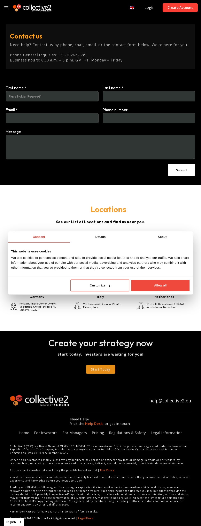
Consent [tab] (39, 237)
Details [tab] (100, 237)
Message (13, 132)
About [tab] (162, 237)
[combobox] (14, 522)
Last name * (113, 88)
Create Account (180, 7)
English (11, 522)
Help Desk (94, 426)
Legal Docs (85, 518)
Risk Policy (107, 470)
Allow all (160, 285)
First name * (16, 88)
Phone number (115, 110)
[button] (130, 7)
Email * (11, 110)
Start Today (100, 372)
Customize (100, 285)
